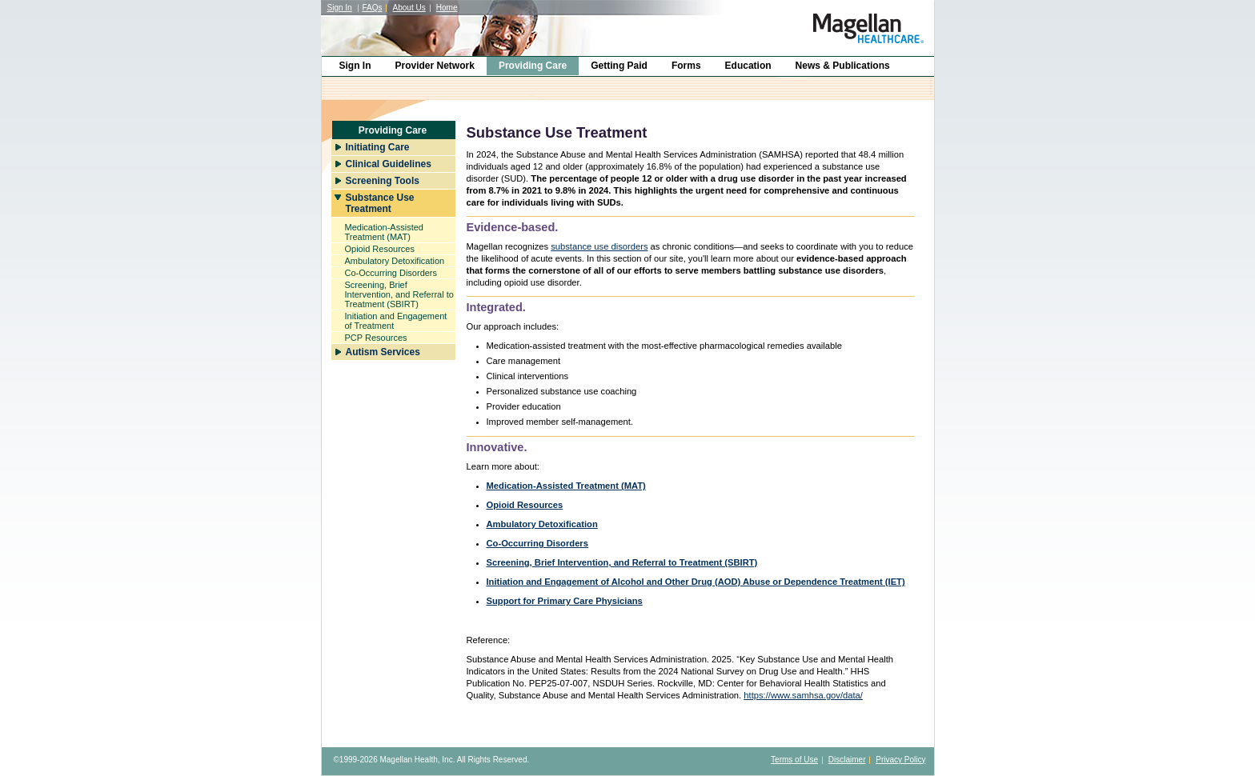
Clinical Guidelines (388, 164)
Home (447, 7)
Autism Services (383, 352)
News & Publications (843, 65)
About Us (409, 7)
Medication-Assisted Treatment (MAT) (384, 232)
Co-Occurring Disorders (391, 273)
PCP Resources (376, 337)
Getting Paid (619, 65)
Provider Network (435, 65)
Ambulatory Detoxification (395, 261)
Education (748, 65)
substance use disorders (599, 246)
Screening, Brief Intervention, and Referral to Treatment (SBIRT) (399, 294)
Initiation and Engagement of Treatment (396, 320)
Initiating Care (378, 147)
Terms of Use (794, 759)
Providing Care (533, 65)
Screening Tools (382, 180)
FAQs (372, 7)
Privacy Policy (900, 759)
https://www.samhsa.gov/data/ (803, 695)
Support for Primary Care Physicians (565, 601)
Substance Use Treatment (380, 203)
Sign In (339, 7)
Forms (686, 65)
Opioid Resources (380, 249)
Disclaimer (847, 759)
